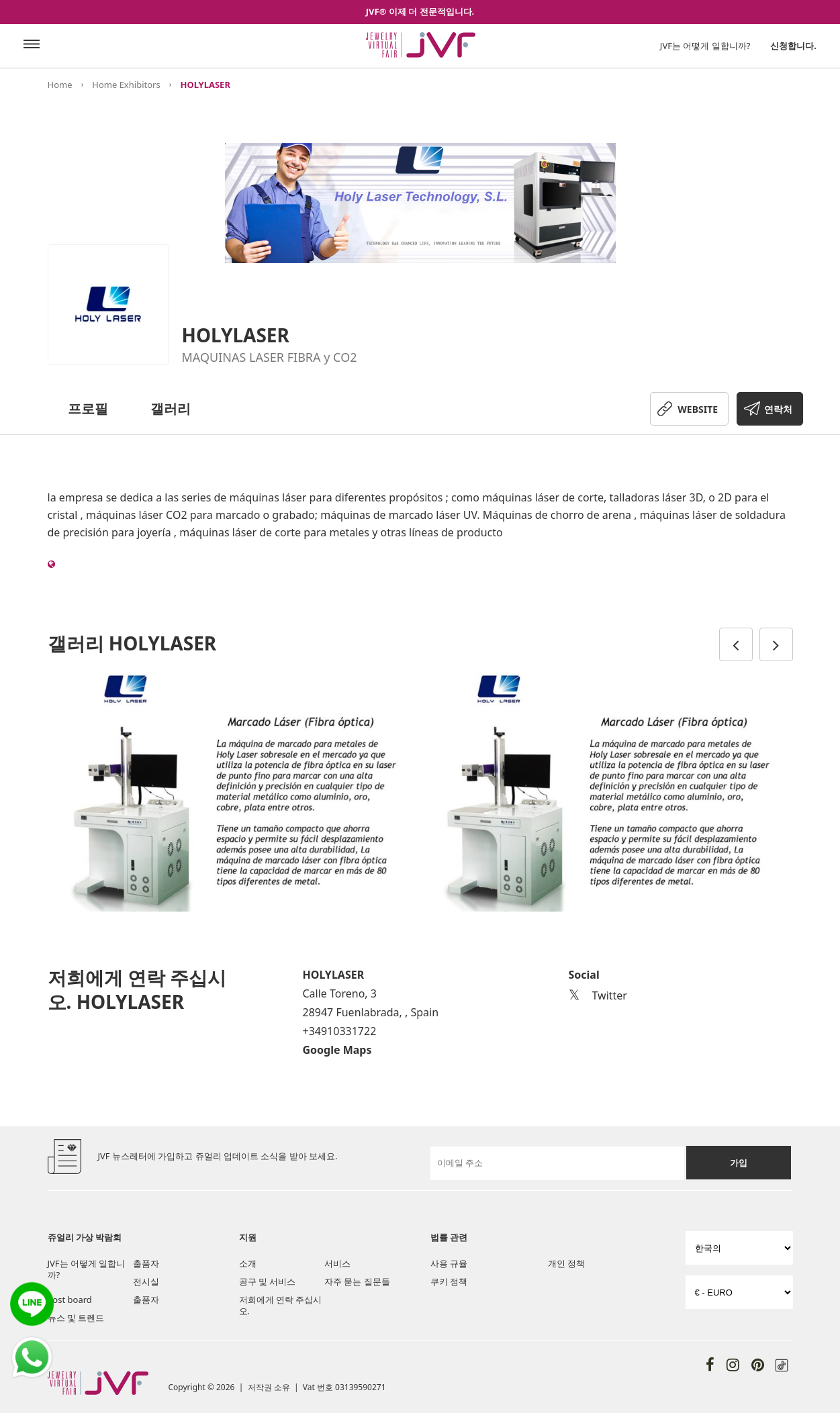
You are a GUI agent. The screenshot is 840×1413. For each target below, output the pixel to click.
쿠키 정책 (448, 1281)
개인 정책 (566, 1263)
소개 (247, 1263)
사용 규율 (448, 1263)
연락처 (778, 409)
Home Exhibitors (126, 85)
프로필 (88, 408)
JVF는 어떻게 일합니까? (705, 46)
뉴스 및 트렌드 (76, 1318)
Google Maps (337, 1049)
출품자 (146, 1263)
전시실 (146, 1281)
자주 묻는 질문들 (357, 1281)
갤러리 (170, 408)
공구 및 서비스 (267, 1281)
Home (60, 85)
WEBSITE (698, 409)
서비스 (337, 1263)
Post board (70, 1300)
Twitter (598, 995)
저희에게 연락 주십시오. (280, 1305)
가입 (738, 1163)
